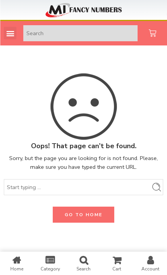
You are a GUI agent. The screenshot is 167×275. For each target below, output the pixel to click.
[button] (10, 33)
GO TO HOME (83, 215)
